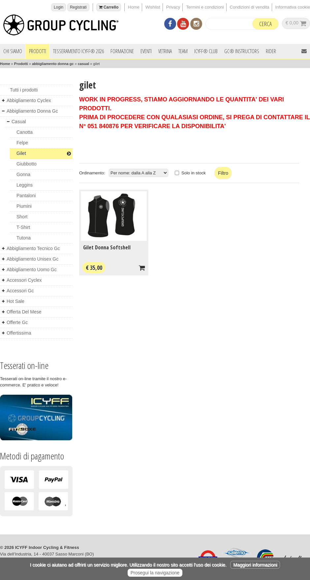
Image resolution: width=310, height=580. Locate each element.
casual (83, 64)
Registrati (78, 7)
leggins (24, 185)
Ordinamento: (92, 172)
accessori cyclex (24, 280)
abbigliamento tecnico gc (33, 248)
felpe (22, 142)
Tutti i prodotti (24, 89)
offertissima (19, 333)
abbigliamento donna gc (53, 64)
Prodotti (37, 51)
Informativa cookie (292, 7)
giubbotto (26, 163)
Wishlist (152, 7)
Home (134, 7)
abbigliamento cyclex (29, 100)
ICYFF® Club (206, 51)
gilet (43, 153)
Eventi (146, 51)
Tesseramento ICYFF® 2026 (78, 51)
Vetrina (165, 51)
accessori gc (20, 290)
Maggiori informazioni (255, 564)
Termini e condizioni (205, 7)
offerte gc (17, 322)
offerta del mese (24, 311)
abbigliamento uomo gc (32, 269)
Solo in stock (193, 172)
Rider (271, 51)
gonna (23, 174)
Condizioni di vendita (249, 7)
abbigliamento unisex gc (32, 259)
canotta (24, 132)
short (21, 216)
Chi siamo (12, 51)
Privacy (173, 7)
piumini (24, 206)
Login (58, 7)
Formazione (122, 51)
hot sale (15, 301)
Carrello (109, 7)
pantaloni (26, 195)
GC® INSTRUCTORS (241, 51)
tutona (23, 237)
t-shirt (23, 227)
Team (183, 51)
